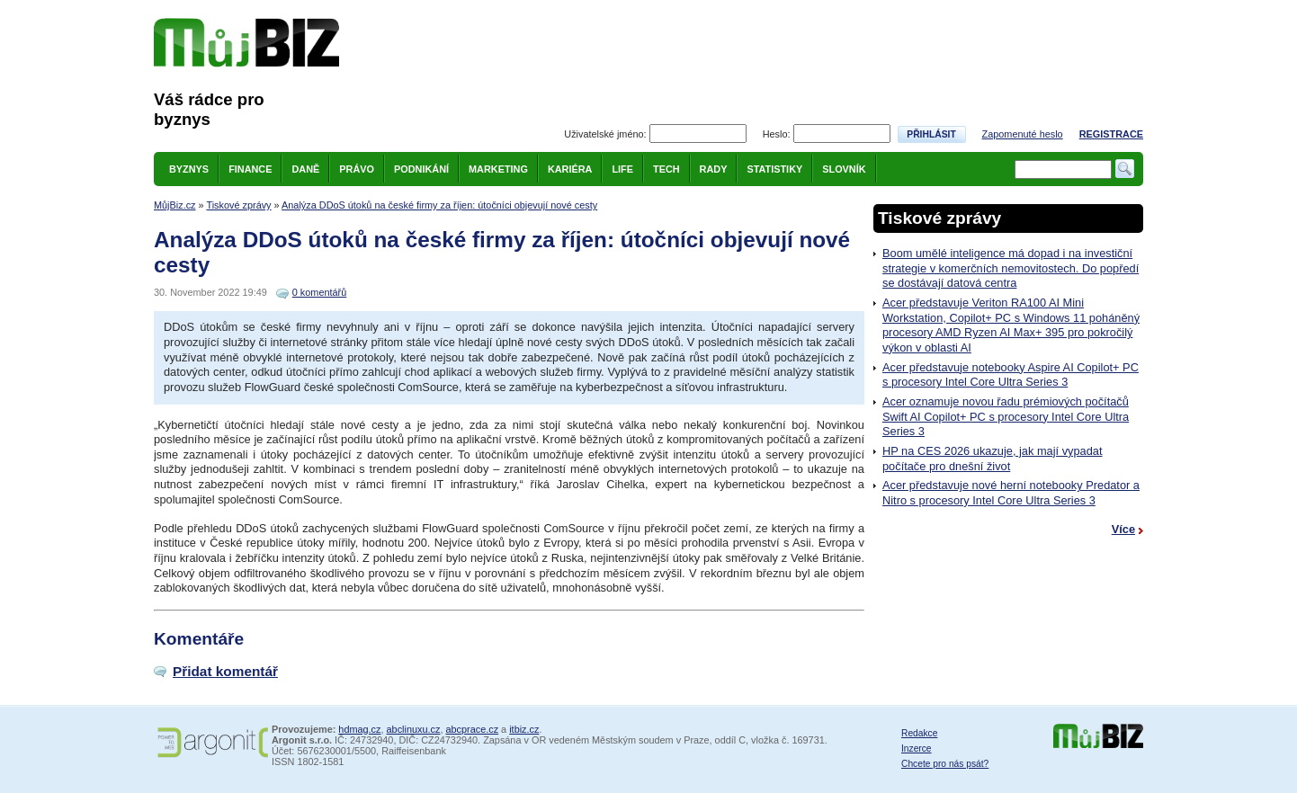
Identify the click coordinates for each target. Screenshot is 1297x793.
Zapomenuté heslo (1022, 134)
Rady (714, 169)
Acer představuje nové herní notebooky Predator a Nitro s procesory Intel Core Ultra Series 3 (1011, 492)
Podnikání (421, 169)
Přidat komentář (225, 671)
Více (1123, 529)
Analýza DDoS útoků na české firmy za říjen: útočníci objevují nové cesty (439, 205)
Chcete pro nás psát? (944, 764)
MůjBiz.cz (175, 205)
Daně (305, 169)
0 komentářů (319, 292)
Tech (666, 169)
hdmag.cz (359, 729)
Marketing (498, 169)
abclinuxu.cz (414, 729)
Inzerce (916, 748)
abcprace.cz (471, 729)
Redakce (919, 733)
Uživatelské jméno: (605, 134)
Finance (250, 169)
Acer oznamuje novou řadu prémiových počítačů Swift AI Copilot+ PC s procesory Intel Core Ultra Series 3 (1005, 416)
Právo (356, 169)
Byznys (189, 169)
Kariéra (570, 169)
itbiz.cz (524, 729)
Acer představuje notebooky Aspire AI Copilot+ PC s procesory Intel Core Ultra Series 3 (1010, 375)
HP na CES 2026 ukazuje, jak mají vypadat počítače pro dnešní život (992, 458)
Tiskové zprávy (238, 205)
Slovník (843, 169)
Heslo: (777, 134)
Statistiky (774, 169)
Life (622, 169)
